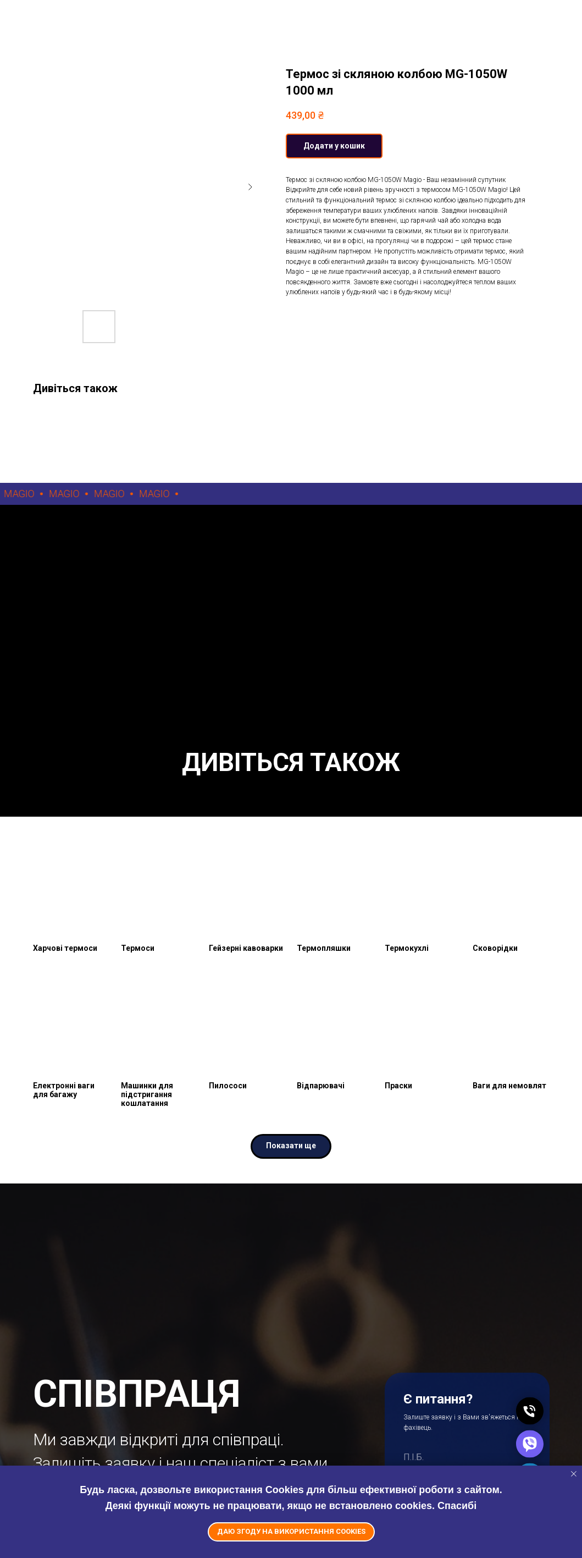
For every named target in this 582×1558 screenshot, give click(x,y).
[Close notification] (573, 1473)
